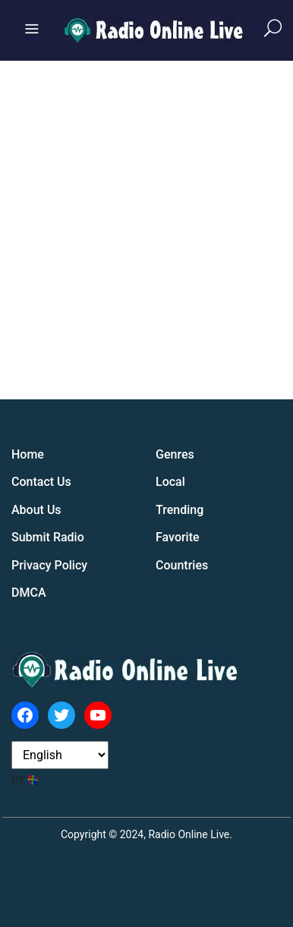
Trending (179, 510)
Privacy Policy (49, 565)
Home (27, 454)
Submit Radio (47, 537)
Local (170, 482)
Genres (175, 454)
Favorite (178, 537)
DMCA (28, 592)
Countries (182, 565)
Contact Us (41, 482)
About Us (36, 510)
